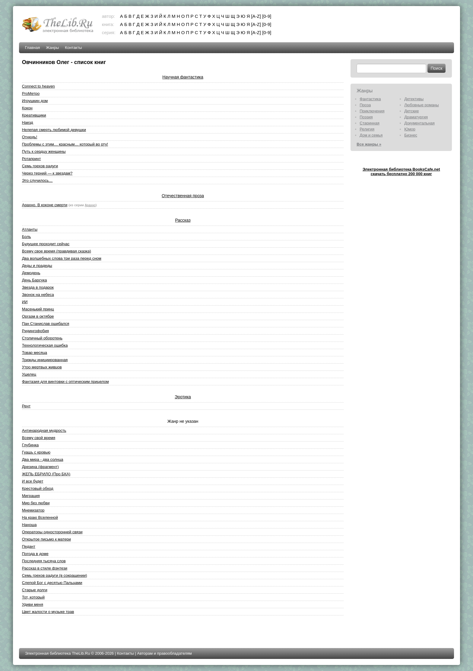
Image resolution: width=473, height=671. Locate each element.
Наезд (27, 122)
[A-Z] (256, 16)
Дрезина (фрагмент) (40, 466)
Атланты (29, 229)
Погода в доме (35, 553)
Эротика (183, 396)
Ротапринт (31, 158)
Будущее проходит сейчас (46, 244)
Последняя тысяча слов (44, 561)
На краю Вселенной (40, 517)
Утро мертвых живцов (42, 367)
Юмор (409, 129)
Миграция (31, 495)
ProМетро (31, 93)
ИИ (25, 302)
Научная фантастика (182, 77)
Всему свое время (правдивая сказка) (56, 251)
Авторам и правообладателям (164, 653)
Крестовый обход (37, 488)
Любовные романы (421, 105)
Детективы (414, 99)
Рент (26, 406)
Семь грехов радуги (40, 166)
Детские (411, 111)
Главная (32, 47)
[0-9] (266, 16)
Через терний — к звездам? (47, 173)
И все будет (32, 481)
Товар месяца (34, 352)
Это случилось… (37, 180)
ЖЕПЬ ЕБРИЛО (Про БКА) (46, 474)
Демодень (31, 273)
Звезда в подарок (38, 287)
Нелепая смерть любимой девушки (54, 129)
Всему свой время (38, 437)
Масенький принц (38, 309)
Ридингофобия (35, 331)
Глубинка (30, 445)
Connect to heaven (38, 86)
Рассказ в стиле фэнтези (44, 568)
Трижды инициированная (45, 360)
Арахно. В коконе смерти (45, 205)
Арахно (90, 205)
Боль (26, 236)
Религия (367, 129)
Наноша (29, 524)
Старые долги (34, 590)
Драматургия (416, 117)
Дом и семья (371, 135)
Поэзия (366, 117)
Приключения (372, 111)
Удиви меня (32, 604)
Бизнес (410, 135)
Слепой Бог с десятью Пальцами (52, 582)
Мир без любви (36, 503)
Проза (365, 105)
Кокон (27, 108)
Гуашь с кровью (36, 452)
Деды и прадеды (37, 265)
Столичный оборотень (42, 338)
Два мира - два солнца (42, 459)
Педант (28, 546)
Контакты (73, 47)
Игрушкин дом (35, 100)
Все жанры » (369, 144)
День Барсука (34, 280)
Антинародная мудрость (44, 430)
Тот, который (33, 597)
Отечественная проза (183, 195)
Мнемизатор (33, 510)
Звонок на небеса (38, 294)
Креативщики (34, 115)
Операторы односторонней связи (52, 532)
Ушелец (29, 374)
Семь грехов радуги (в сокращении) (54, 575)
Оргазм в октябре (38, 316)
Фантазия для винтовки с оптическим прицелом (65, 381)
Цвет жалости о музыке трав (48, 611)
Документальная (419, 123)
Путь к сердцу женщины (44, 151)
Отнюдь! (29, 137)
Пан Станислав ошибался (45, 323)
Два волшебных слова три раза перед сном (61, 258)
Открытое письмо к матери (46, 539)
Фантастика (370, 99)
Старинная (369, 123)
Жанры (52, 47)
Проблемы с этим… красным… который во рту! (65, 144)
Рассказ (182, 220)
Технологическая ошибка (45, 345)
